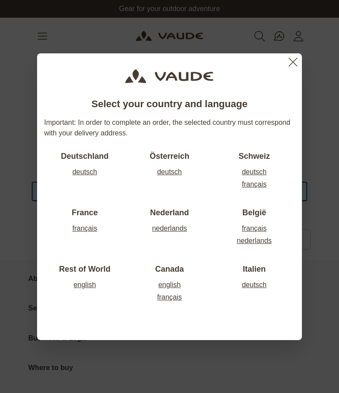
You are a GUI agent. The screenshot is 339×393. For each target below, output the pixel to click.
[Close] (293, 62)
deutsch (84, 172)
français (254, 184)
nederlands (169, 228)
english (85, 284)
